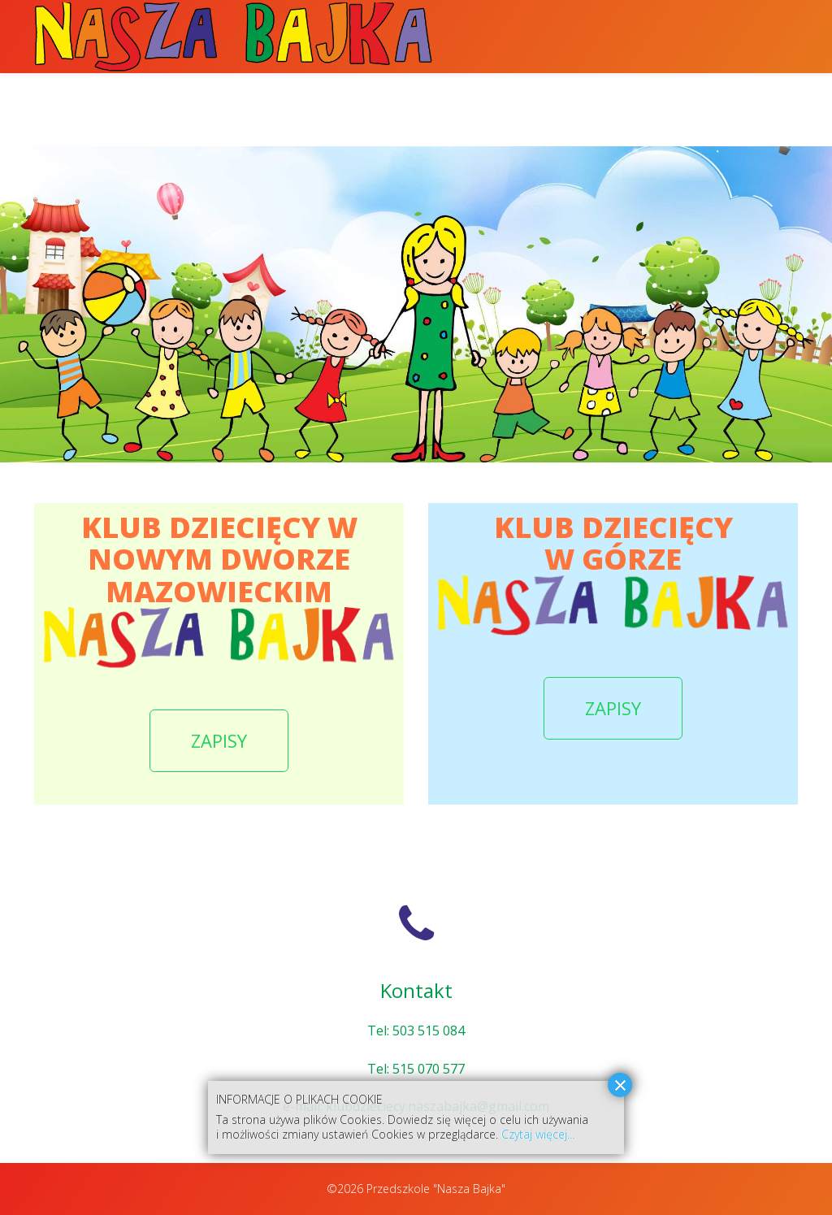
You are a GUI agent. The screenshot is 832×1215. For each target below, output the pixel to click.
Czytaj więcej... (537, 1134)
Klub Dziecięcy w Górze (631, 109)
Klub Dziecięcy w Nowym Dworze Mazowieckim (370, 109)
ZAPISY (219, 740)
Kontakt (763, 109)
